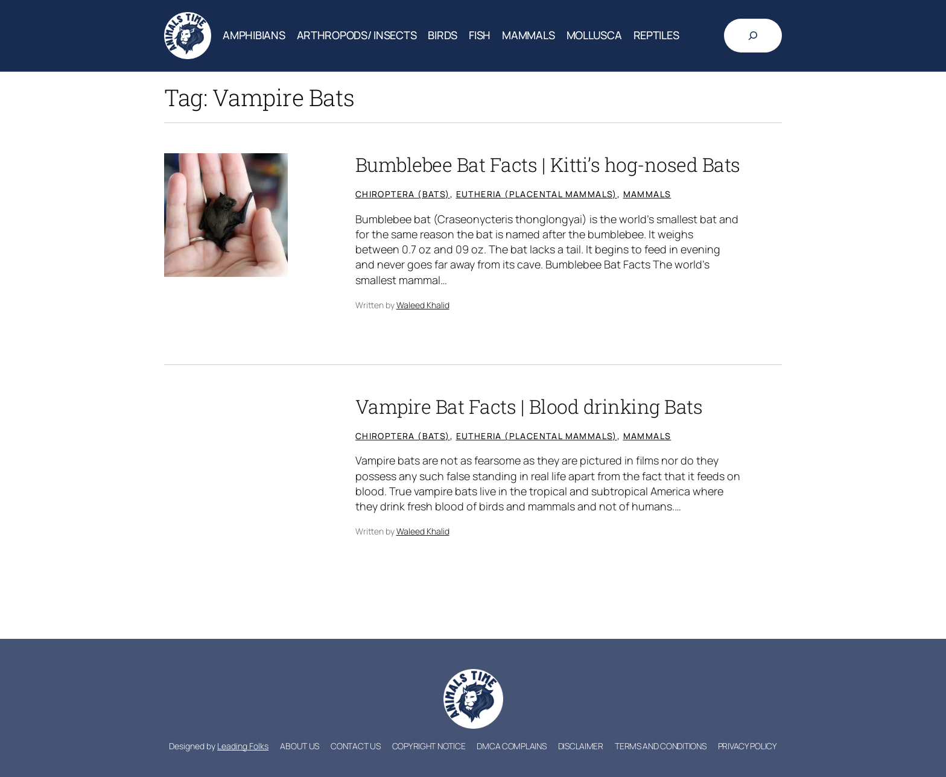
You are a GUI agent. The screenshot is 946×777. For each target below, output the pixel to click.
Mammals (647, 194)
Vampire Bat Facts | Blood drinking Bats (529, 406)
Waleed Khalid (422, 305)
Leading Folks (242, 746)
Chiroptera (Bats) (402, 194)
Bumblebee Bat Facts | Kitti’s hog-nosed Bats (547, 164)
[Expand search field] (753, 35)
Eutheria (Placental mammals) (536, 194)
